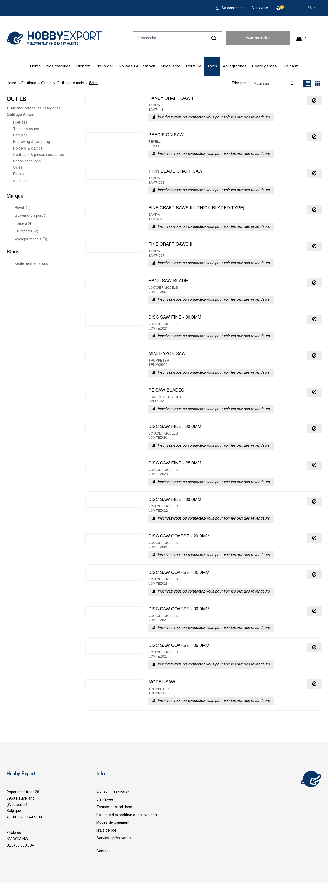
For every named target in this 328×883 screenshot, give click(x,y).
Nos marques (58, 66)
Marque (15, 196)
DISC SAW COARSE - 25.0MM (178, 573)
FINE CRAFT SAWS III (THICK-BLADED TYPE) (196, 208)
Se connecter (232, 8)
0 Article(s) (304, 41)
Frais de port (107, 830)
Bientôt (83, 66)
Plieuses (20, 122)
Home (35, 66)
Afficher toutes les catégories (36, 108)
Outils (46, 83)
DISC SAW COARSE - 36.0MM (178, 646)
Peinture (193, 66)
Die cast (290, 66)
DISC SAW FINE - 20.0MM (174, 427)
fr (310, 8)
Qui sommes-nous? (112, 792)
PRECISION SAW (166, 135)
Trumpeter (23, 231)
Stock (13, 252)
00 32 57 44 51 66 (28, 817)
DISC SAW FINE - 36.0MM (174, 317)
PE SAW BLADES (166, 390)
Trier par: (239, 83)
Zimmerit (20, 181)
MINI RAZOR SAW (167, 354)
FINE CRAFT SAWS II (170, 244)
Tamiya (20, 223)
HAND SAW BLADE (168, 281)
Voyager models (27, 239)
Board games (264, 66)
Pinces (18, 174)
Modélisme (170, 66)
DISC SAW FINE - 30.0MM (174, 500)
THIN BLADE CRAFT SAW (175, 172)
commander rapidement (258, 40)
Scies (93, 83)
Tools (212, 66)
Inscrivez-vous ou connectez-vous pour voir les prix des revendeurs (214, 117)
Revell (19, 208)
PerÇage (20, 135)
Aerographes (235, 66)
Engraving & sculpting (31, 142)
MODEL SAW (161, 682)
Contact (103, 851)
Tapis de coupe (26, 129)
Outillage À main (70, 83)
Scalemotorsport (28, 216)
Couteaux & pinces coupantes (38, 155)
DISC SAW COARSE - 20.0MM (178, 536)
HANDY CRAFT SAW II (171, 99)
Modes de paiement (112, 822)
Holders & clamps (28, 148)
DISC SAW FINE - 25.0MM (174, 463)
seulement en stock (28, 264)
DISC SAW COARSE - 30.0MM (178, 609)
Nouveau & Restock (137, 66)
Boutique (28, 83)
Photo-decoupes (27, 161)
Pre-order (104, 66)
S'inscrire (260, 7)
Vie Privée (104, 799)
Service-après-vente (113, 838)
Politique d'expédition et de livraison (126, 815)
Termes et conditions (114, 807)
